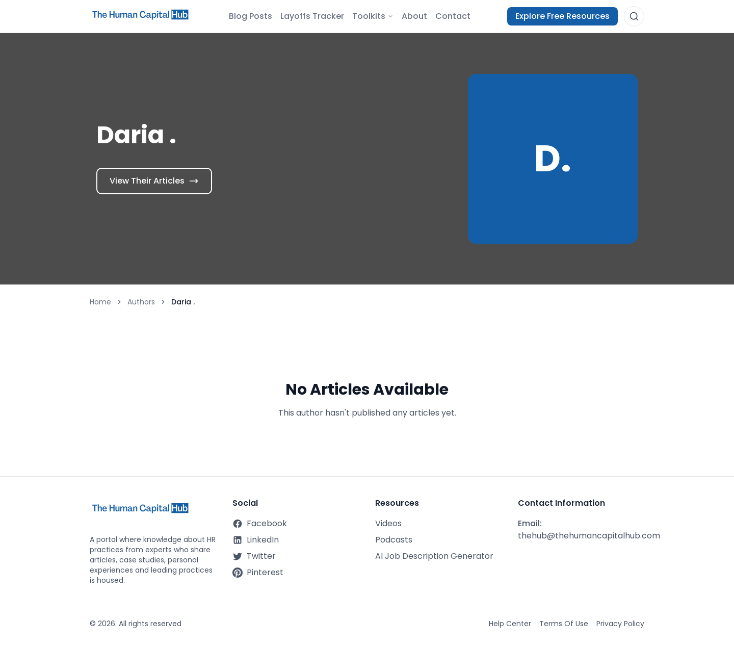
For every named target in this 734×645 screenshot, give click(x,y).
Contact (452, 16)
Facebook (259, 523)
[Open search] (634, 16)
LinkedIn (255, 540)
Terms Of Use (563, 623)
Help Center (510, 623)
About (414, 16)
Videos (388, 523)
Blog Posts (250, 16)
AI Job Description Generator (434, 556)
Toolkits (373, 16)
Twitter (254, 556)
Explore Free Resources (562, 16)
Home (100, 302)
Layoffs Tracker (312, 16)
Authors (141, 302)
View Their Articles (154, 181)
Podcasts (393, 540)
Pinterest (257, 572)
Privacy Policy (620, 623)
